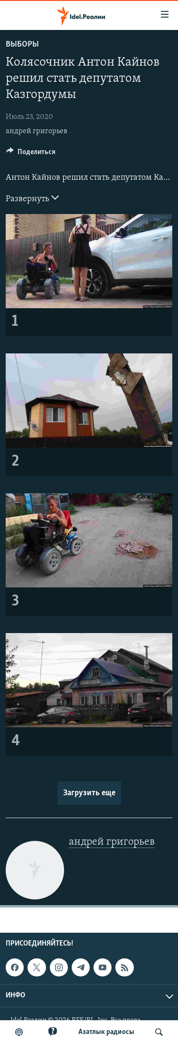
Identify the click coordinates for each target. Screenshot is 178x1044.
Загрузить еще (89, 793)
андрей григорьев (36, 131)
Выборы (22, 44)
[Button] (31, 154)
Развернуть (32, 198)
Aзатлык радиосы (106, 1032)
